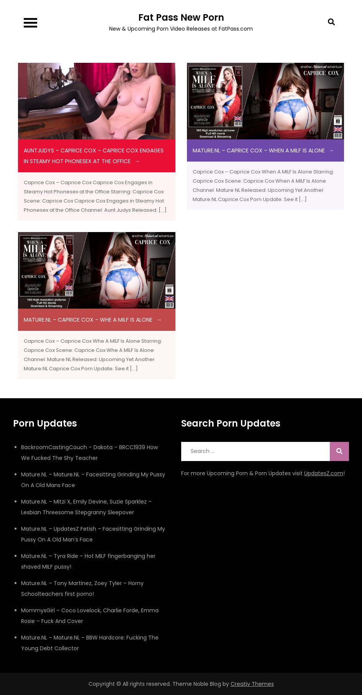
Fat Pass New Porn (181, 17)
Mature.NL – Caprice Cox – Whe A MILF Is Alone (88, 320)
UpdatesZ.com (323, 473)
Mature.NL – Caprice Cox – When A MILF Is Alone (259, 150)
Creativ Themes (252, 684)
